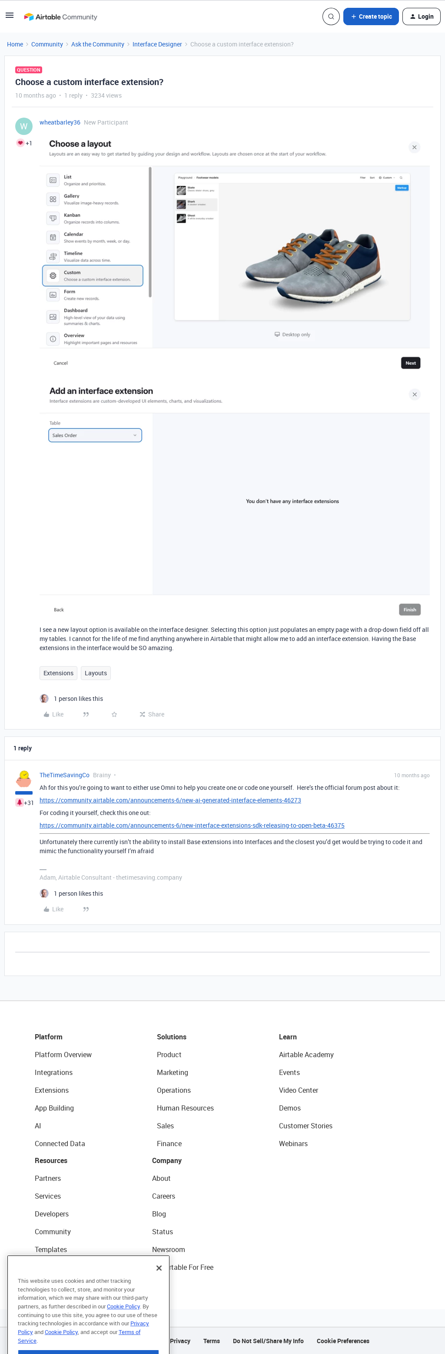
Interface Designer (157, 44)
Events (289, 1072)
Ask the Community (97, 44)
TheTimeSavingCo (65, 775)
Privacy (180, 1341)
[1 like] (71, 698)
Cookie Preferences (343, 1341)
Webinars (293, 1143)
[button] (9, 18)
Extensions (58, 673)
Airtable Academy (306, 1054)
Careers (163, 1196)
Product (169, 1054)
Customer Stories (305, 1126)
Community (47, 44)
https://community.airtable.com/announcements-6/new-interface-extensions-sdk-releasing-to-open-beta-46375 (192, 825)
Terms (211, 1341)
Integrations (54, 1072)
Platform (49, 1037)
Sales (165, 1126)
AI (38, 1126)
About (161, 1178)
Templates (51, 1249)
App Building (54, 1108)
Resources (51, 1160)
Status (162, 1231)
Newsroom (168, 1249)
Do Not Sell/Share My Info (268, 1341)
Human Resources (185, 1108)
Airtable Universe (61, 1267)
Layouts (96, 673)
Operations (174, 1090)
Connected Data (60, 1143)
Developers (52, 1214)
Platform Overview (63, 1054)
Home (15, 44)
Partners (48, 1178)
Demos (290, 1108)
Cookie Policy (123, 1324)
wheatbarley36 (60, 122)
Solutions (171, 1037)
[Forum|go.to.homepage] (60, 16)
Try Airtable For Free (182, 1267)
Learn (288, 1037)
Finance (169, 1143)
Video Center (298, 1090)
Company (167, 1160)
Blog (159, 1214)
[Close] (159, 1285)
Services (48, 1196)
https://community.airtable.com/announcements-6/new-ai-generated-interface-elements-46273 (170, 800)
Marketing (172, 1072)
